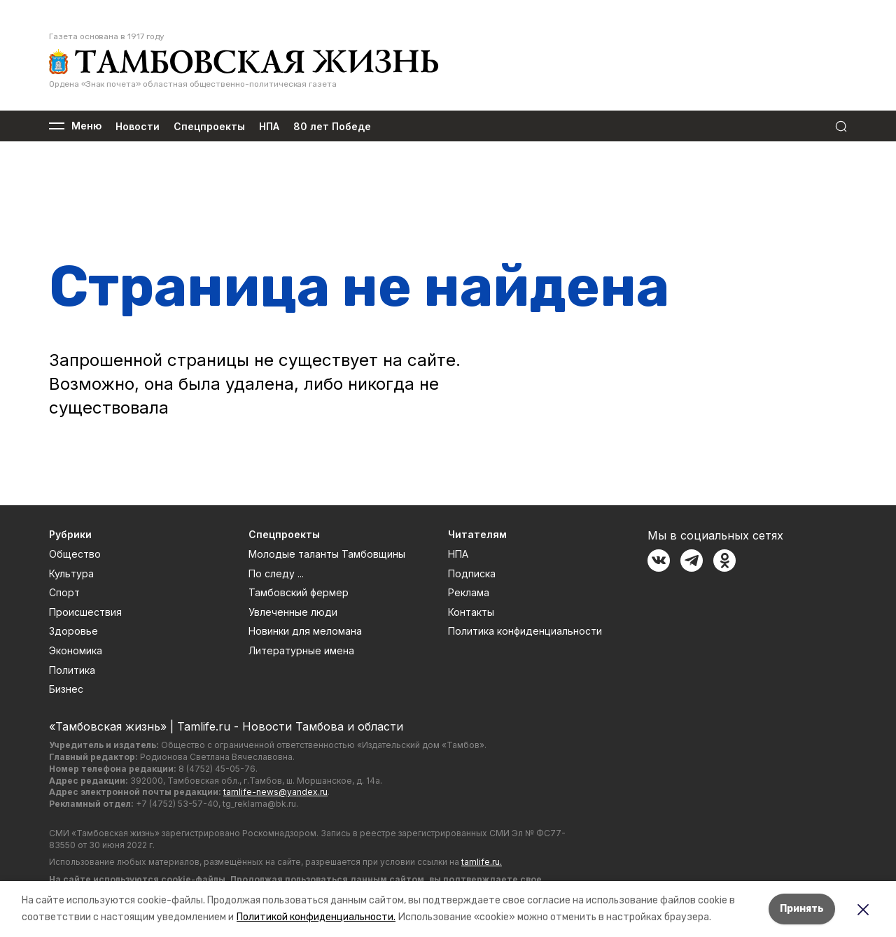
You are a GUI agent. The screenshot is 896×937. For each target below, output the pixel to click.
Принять (802, 909)
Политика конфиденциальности (525, 631)
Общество (75, 554)
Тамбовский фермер (298, 592)
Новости (137, 126)
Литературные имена (301, 650)
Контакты (471, 612)
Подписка (472, 573)
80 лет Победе (332, 126)
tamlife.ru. (481, 862)
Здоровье (73, 631)
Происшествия (85, 612)
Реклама (468, 592)
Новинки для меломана (305, 631)
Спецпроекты (209, 126)
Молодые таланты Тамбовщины (326, 554)
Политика (72, 670)
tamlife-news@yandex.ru (275, 792)
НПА (269, 126)
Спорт (64, 592)
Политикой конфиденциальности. (316, 917)
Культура (71, 573)
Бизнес (66, 689)
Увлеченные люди (292, 612)
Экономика (75, 650)
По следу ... (276, 573)
